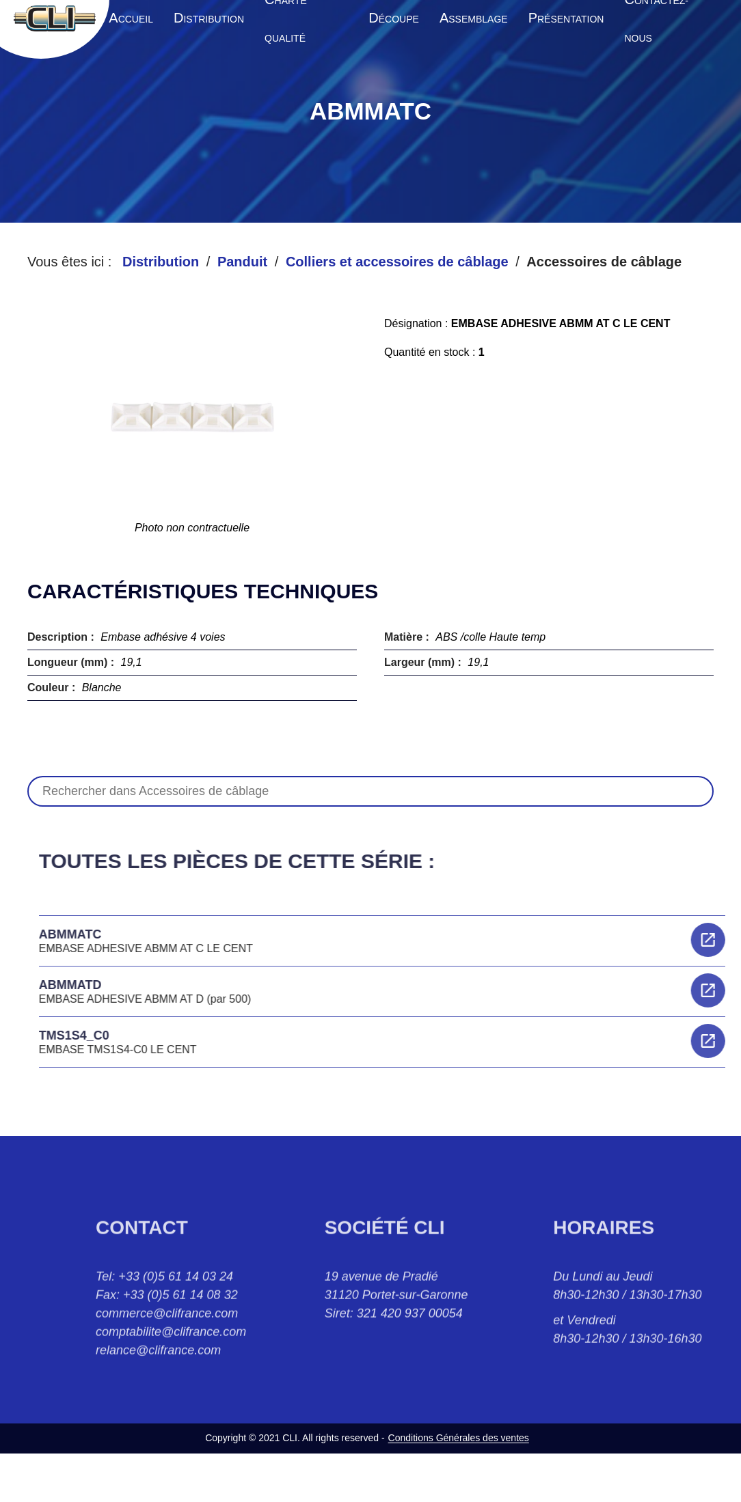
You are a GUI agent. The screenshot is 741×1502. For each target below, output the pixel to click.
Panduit (242, 261)
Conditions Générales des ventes (458, 1437)
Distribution (160, 261)
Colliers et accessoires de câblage (397, 261)
